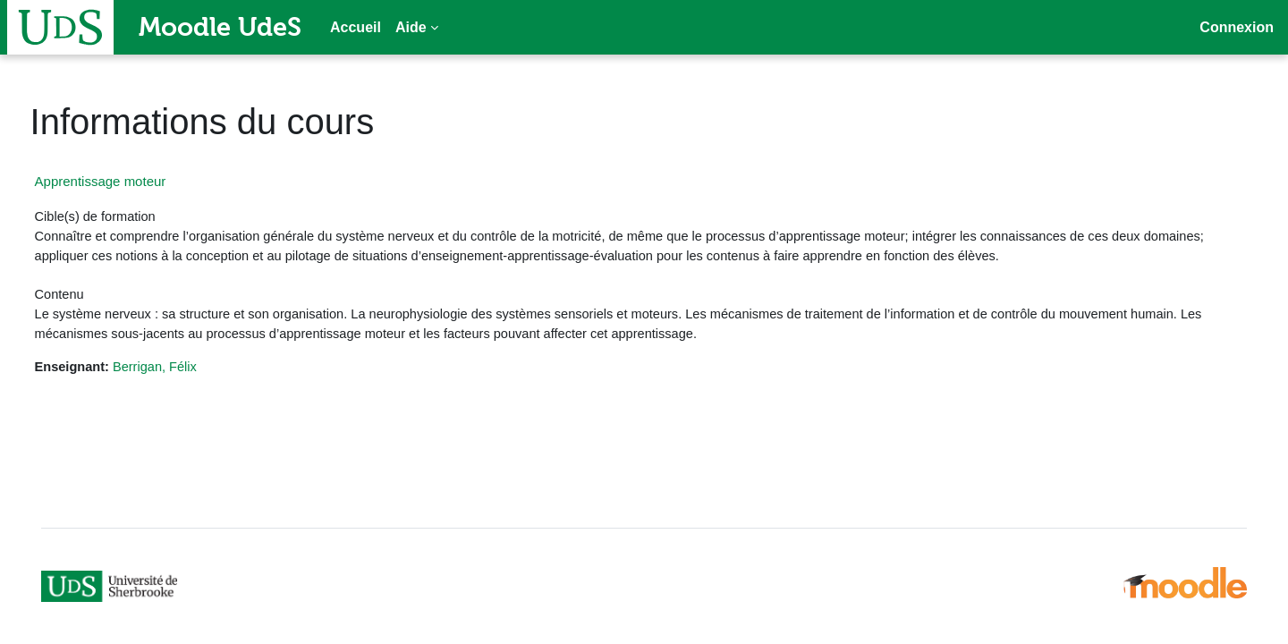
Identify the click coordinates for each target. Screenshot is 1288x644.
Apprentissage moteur (133, 181)
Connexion (1236, 27)
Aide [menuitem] (411, 27)
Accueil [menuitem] (355, 27)
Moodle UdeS (220, 27)
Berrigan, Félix (191, 371)
